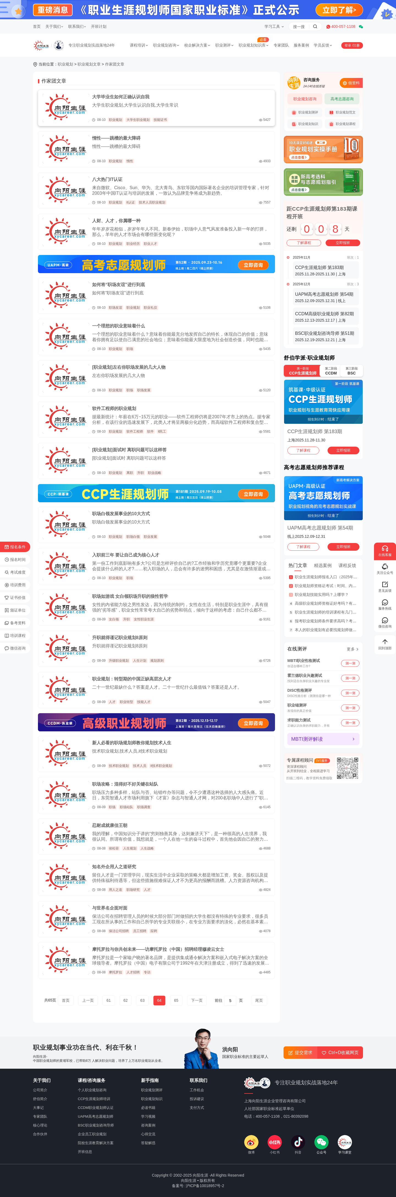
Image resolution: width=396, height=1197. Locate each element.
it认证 (131, 202)
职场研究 (133, 890)
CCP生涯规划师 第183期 (314, 431)
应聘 (153, 931)
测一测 (350, 663)
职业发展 (150, 537)
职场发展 (143, 390)
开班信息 (85, 1152)
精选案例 (323, 565)
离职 (130, 473)
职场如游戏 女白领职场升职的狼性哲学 (130, 596)
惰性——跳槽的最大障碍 (116, 138)
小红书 (275, 1144)
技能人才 (143, 702)
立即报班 (343, 243)
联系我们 (77, 26)
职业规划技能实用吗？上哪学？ (322, 594)
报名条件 (15, 547)
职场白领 (133, 537)
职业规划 (65, 64)
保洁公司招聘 (119, 931)
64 (159, 1000)
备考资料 (15, 623)
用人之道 (115, 890)
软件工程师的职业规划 (114, 408)
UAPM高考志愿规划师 (95, 1116)
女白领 (114, 619)
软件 (150, 431)
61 (108, 1000)
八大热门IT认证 (107, 179)
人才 (112, 702)
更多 (351, 649)
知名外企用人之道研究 (114, 866)
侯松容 (114, 848)
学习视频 (148, 1116)
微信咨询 (15, 648)
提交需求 (300, 1052)
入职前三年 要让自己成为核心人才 (125, 555)
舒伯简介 (40, 1099)
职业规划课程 (342, 124)
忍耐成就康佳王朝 (109, 825)
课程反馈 (347, 565)
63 (142, 1000)
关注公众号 (385, 568)
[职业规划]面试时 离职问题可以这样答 (129, 449)
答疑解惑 (148, 1143)
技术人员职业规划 (152, 202)
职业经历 (133, 244)
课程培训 (139, 45)
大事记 (38, 1108)
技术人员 (139, 766)
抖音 (298, 1144)
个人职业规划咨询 (92, 1090)
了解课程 (304, 243)
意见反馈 (385, 586)
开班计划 (98, 26)
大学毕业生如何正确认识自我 (120, 96)
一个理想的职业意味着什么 (118, 326)
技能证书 (160, 120)
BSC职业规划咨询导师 (96, 1125)
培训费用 (15, 585)
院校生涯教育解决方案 (96, 1143)
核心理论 (40, 1125)
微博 (251, 1144)
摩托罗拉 (115, 972)
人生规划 (129, 848)
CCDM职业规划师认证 (96, 1108)
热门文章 (297, 565)
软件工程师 (135, 431)
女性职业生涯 (144, 619)
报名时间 (15, 559)
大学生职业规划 (138, 120)
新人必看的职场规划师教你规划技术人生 (131, 742)
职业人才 (150, 244)
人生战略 (147, 848)
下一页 (197, 1000)
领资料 (351, 83)
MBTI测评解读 (307, 739)
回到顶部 (385, 644)
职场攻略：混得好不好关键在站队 (125, 784)
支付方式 (197, 1108)
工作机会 (197, 1090)
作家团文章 (114, 64)
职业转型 (126, 702)
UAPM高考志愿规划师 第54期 (320, 528)
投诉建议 (197, 1099)
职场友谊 (115, 308)
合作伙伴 (40, 1134)
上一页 (88, 1000)
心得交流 (148, 1134)
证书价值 (15, 597)
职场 (130, 349)
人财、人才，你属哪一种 (116, 220)
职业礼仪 (150, 308)
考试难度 (15, 572)
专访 (147, 972)
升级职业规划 (119, 661)
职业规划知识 (304, 124)
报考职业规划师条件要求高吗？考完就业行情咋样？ (339, 621)
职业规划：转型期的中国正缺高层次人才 (131, 679)
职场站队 (126, 807)
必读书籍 (148, 1108)
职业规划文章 (89, 64)
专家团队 (281, 45)
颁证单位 (15, 610)
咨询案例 (148, 1125)
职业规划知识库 (254, 45)
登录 (348, 45)
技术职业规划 (119, 766)
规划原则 (157, 661)
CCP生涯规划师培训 (94, 1099)
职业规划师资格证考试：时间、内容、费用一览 (335, 585)
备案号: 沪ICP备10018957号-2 (198, 1186)
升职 (140, 473)
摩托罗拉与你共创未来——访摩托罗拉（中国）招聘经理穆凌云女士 (158, 949)
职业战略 (154, 473)
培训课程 (15, 635)
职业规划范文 (342, 112)
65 (176, 1000)
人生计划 (139, 661)
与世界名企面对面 (109, 908)
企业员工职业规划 (92, 1134)
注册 (356, 45)
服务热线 (385, 604)
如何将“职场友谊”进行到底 (118, 284)
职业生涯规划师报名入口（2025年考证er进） (333, 577)
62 (125, 1000)
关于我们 (54, 26)
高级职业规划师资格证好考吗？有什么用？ (331, 603)
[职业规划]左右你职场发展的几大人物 (129, 367)
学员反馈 (323, 45)
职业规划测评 (304, 112)
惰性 (130, 161)
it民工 (162, 431)
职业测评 (224, 45)
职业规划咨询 (166, 45)
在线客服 (385, 551)
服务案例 (301, 45)
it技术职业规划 (161, 766)
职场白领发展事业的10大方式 (121, 513)
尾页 (259, 1000)
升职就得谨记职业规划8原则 (119, 637)
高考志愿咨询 (342, 99)
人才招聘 (133, 972)
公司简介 (40, 1090)
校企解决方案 (197, 45)
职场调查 (143, 807)
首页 (37, 26)
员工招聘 (139, 931)
